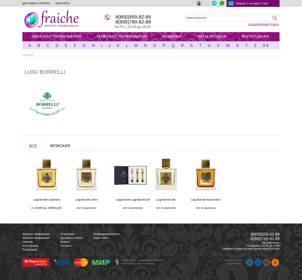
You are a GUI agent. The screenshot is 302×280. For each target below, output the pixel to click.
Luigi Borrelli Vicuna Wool (205, 199)
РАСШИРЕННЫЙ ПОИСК (263, 24)
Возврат (65, 241)
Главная (27, 54)
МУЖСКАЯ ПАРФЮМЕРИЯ (122, 36)
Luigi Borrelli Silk (166, 199)
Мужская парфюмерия (36, 237)
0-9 (265, 45)
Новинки (27, 241)
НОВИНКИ (171, 36)
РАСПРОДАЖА (255, 36)
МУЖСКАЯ (60, 146)
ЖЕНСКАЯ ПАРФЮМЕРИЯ (56, 36)
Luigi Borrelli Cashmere (46, 199)
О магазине (67, 234)
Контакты (66, 245)
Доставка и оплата (71, 237)
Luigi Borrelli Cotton (86, 199)
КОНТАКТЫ (63, 3)
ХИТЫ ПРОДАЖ (211, 36)
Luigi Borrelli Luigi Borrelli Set (133, 199)
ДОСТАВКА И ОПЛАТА (36, 3)
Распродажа (29, 249)
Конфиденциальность (107, 234)
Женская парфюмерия (36, 234)
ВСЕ (33, 146)
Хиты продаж (30, 245)
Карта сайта (101, 237)
